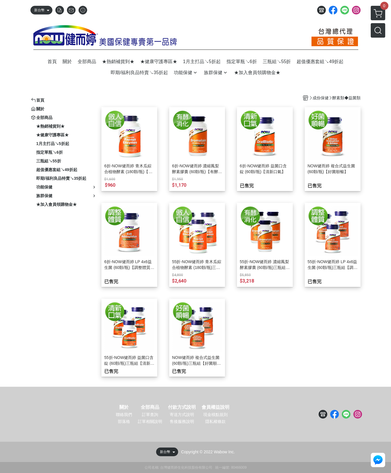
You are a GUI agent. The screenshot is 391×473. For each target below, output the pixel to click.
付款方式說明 (182, 407)
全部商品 (150, 407)
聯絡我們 (124, 414)
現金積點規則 (215, 414)
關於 (124, 407)
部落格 (124, 421)
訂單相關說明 (150, 421)
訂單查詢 (150, 414)
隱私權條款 (215, 421)
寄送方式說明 (182, 414)
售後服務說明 (182, 421)
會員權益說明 (215, 407)
